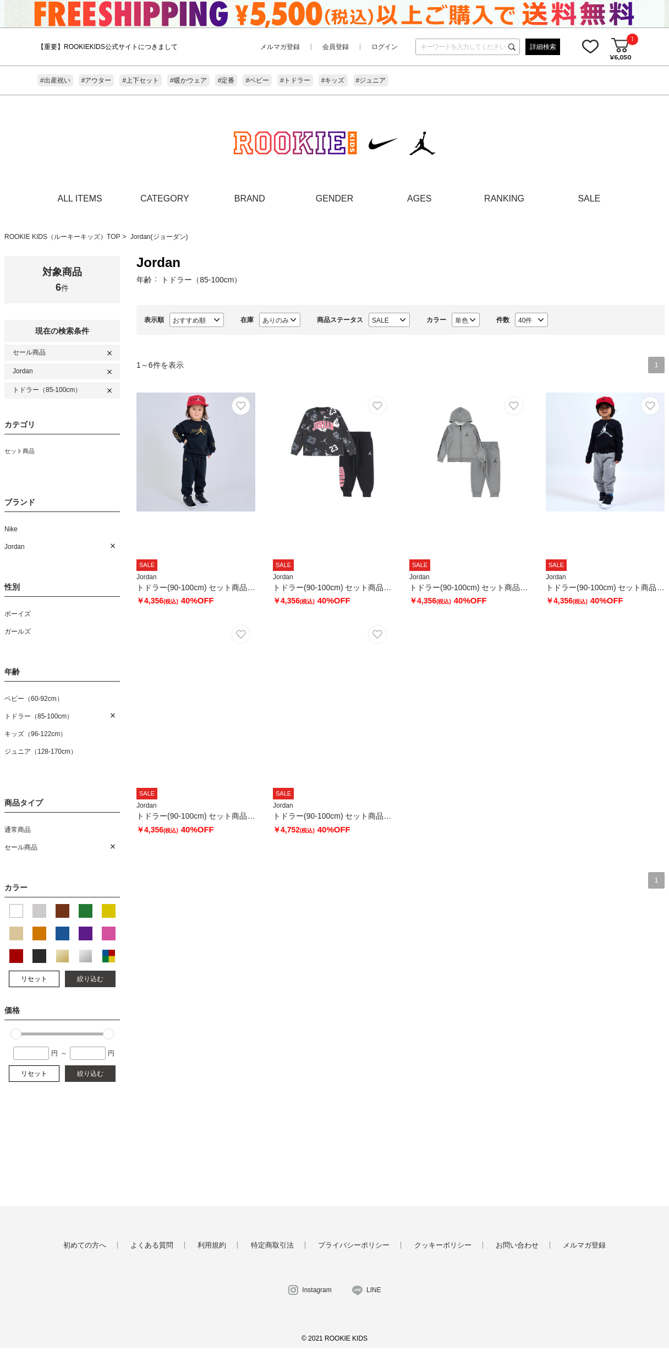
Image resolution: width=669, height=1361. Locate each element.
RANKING (504, 198)
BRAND (249, 198)
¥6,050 (620, 57)
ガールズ (17, 631)
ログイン (384, 47)
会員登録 (335, 47)
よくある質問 (151, 1245)
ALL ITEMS (80, 198)
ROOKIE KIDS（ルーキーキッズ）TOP (62, 237)
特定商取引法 (272, 1245)
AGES (419, 198)
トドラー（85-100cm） (47, 390)
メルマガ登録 (280, 47)
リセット (34, 979)
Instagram (316, 1290)
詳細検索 (543, 47)
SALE (589, 198)
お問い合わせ (517, 1245)
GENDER (334, 198)
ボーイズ (17, 614)
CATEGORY (164, 198)
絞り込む (90, 979)
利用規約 (212, 1245)
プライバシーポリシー (354, 1245)
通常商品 (17, 830)
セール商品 (29, 352)
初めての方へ (84, 1245)
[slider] (15, 1033)
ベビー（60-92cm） (33, 699)
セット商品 (19, 451)
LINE (373, 1290)
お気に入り (590, 46)
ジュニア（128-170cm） (40, 751)
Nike (11, 529)
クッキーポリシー (442, 1245)
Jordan (23, 371)
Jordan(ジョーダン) (159, 237)
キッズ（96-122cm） (35, 734)
